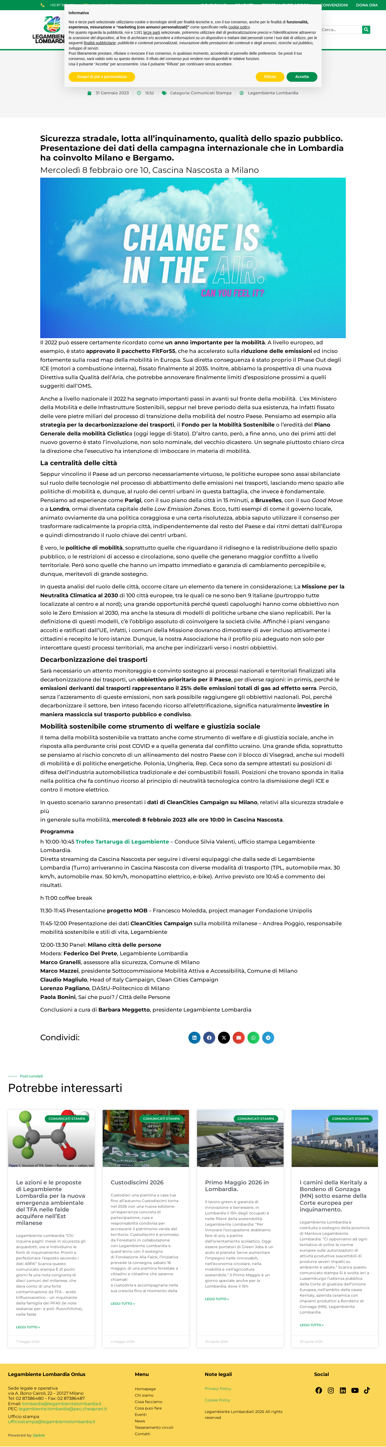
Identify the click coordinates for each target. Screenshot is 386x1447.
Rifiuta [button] (270, 76)
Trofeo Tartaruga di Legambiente (122, 841)
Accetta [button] (302, 76)
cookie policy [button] (239, 27)
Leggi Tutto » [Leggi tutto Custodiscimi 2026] (123, 1304)
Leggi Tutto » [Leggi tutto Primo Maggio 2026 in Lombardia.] (217, 1299)
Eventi (141, 1415)
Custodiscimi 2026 (137, 1183)
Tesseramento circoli (154, 1428)
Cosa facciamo (148, 1402)
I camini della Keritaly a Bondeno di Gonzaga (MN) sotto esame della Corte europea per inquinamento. (333, 1196)
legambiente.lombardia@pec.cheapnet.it (63, 1409)
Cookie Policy (217, 1400)
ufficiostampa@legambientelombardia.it (51, 1422)
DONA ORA (367, 5)
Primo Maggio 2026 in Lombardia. (237, 1186)
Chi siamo (144, 1395)
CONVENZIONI (334, 5)
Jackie (39, 1435)
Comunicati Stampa (211, 93)
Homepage (145, 1389)
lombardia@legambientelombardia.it (62, 1404)
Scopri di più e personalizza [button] (102, 76)
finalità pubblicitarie (100, 43)
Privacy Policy (218, 1389)
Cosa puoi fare (148, 1408)
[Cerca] (366, 30)
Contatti (142, 1434)
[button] (194, 1038)
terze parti (151, 32)
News (140, 1421)
